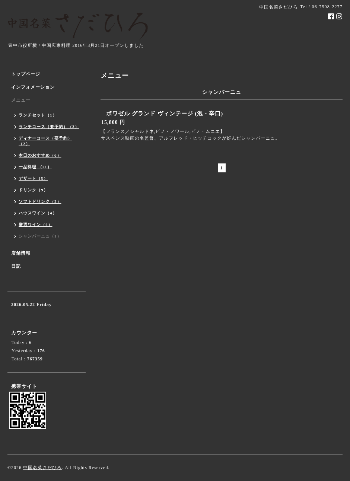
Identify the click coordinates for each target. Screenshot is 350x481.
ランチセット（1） (38, 115)
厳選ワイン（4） (35, 224)
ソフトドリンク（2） (40, 201)
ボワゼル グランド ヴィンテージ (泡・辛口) (164, 114)
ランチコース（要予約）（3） (49, 126)
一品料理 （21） (35, 167)
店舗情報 (21, 253)
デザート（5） (33, 178)
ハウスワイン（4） (38, 213)
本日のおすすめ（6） (40, 155)
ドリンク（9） (33, 190)
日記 (16, 266)
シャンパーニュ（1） (40, 236)
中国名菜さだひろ (42, 467)
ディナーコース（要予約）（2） (45, 141)
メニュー (21, 100)
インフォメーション (33, 87)
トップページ (25, 74)
